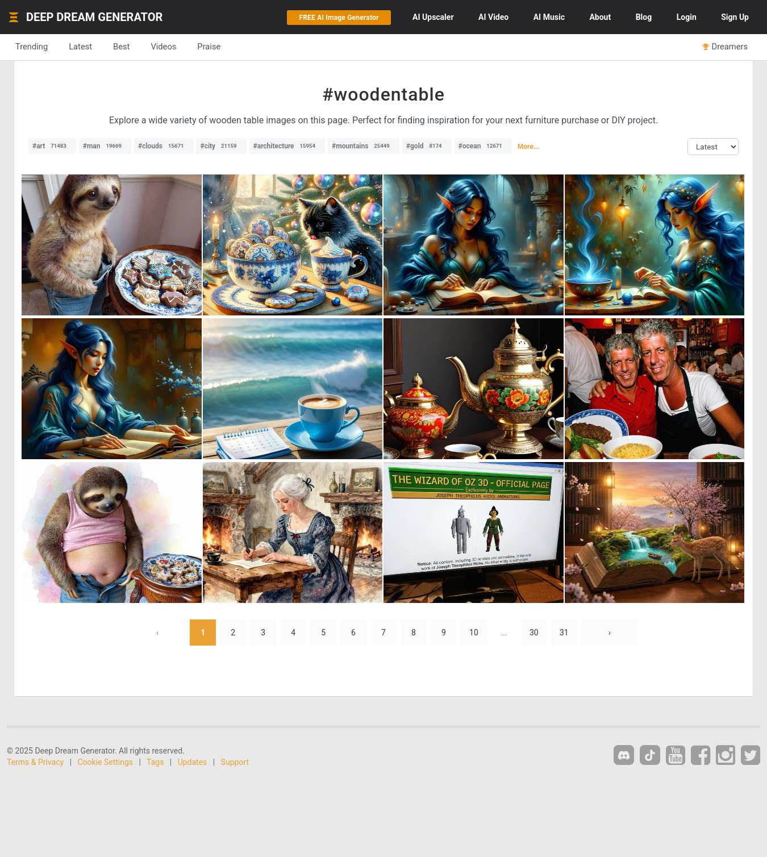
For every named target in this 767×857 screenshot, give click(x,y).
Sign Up (735, 17)
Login (687, 17)
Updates (192, 762)
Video (493, 17)
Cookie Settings (106, 762)
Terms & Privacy (35, 762)
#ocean (483, 146)
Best (121, 46)
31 (564, 632)
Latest (80, 46)
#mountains (363, 146)
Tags (155, 762)
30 (534, 632)
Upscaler (432, 17)
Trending (31, 46)
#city (221, 146)
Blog (644, 17)
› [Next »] (609, 632)
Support (235, 762)
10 (473, 632)
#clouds (164, 146)
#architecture (287, 146)
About (600, 17)
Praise (208, 46)
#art (52, 146)
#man (105, 146)
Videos (163, 46)
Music (549, 17)
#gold (427, 146)
